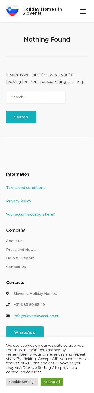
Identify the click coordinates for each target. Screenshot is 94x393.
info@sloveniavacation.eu (36, 316)
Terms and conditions (25, 187)
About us (14, 241)
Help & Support (20, 258)
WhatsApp (25, 332)
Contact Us (16, 267)
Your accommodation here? (30, 214)
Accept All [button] (52, 382)
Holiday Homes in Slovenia (42, 11)
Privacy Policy (18, 201)
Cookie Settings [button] (22, 382)
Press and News (21, 249)
